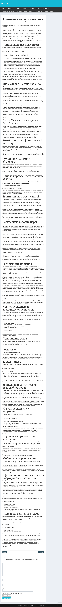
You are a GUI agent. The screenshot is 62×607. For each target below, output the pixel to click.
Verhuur (25, 8)
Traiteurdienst (45, 8)
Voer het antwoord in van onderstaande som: (12, 593)
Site (3, 588)
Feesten (51, 11)
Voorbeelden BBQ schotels (8, 11)
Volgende (41, 552)
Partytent (38, 8)
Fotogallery (31, 8)
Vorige (4, 552)
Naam (4, 578)
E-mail (4, 583)
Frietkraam (18, 8)
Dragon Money (17, 38)
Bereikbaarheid (38, 11)
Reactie (4, 562)
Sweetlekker (5, 3)
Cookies (25, 11)
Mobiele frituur (10, 8)
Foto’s (3, 8)
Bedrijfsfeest (19, 11)
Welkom (46, 11)
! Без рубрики (21, 21)
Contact (31, 11)
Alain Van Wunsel (7, 21)
